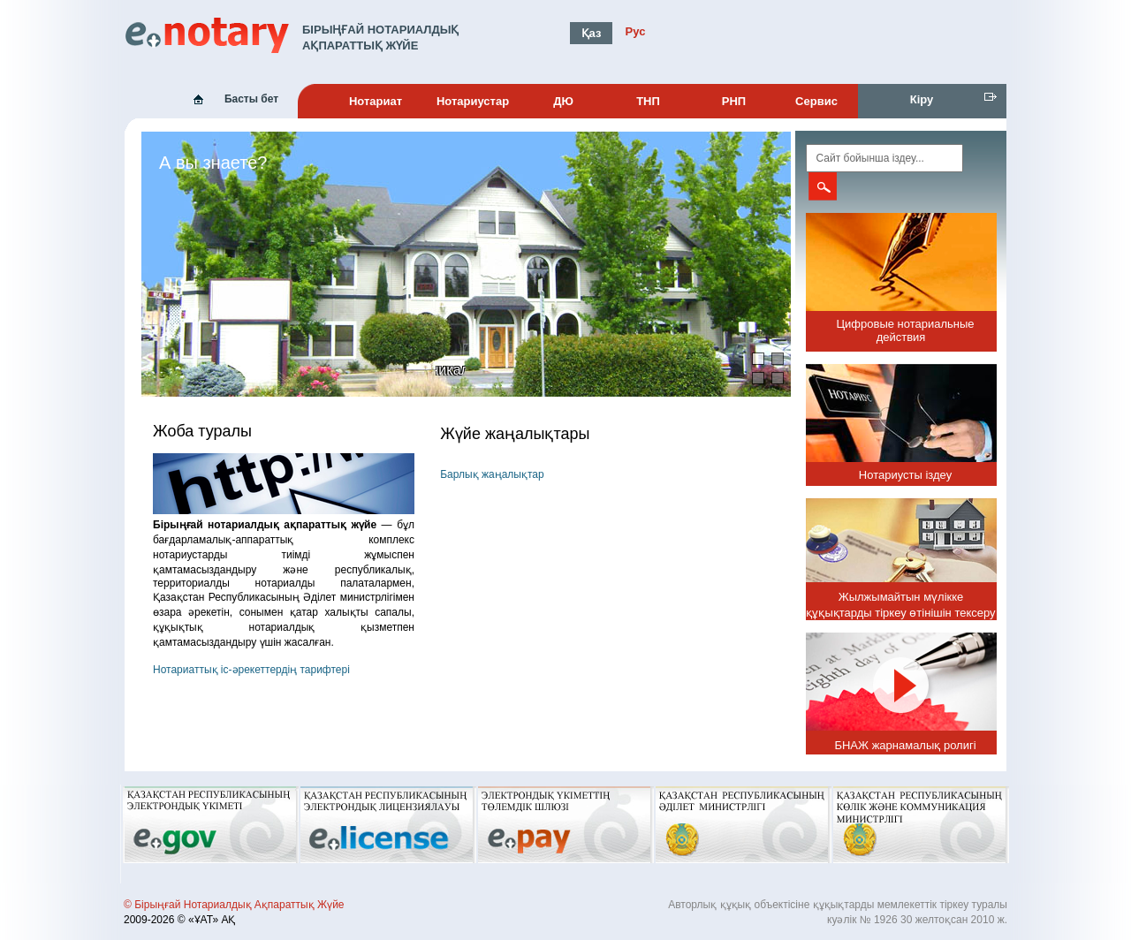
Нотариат (375, 101)
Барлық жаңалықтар (491, 474)
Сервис (816, 101)
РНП (734, 101)
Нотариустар (472, 101)
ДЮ (563, 101)
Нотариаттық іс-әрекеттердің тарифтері (251, 669)
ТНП (648, 101)
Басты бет (251, 99)
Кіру (922, 99)
